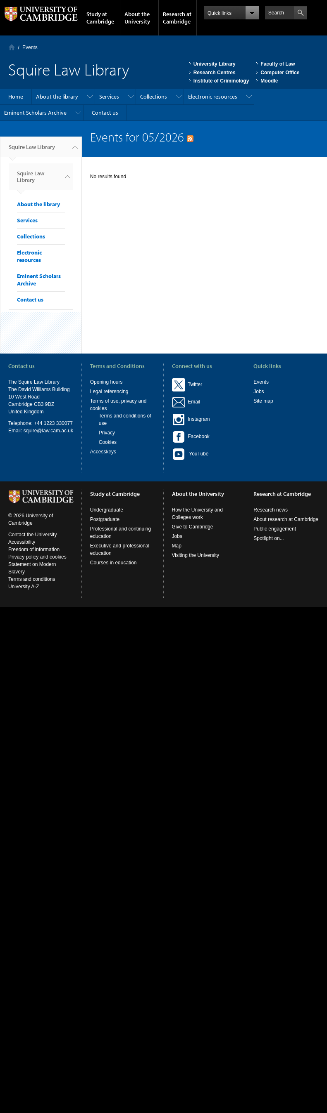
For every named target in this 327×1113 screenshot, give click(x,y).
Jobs (258, 391)
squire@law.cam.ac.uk (48, 431)
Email (192, 402)
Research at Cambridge (177, 17)
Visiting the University (196, 555)
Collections (153, 96)
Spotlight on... (268, 538)
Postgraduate (104, 519)
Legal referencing (109, 391)
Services (109, 96)
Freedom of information (34, 549)
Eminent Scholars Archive (35, 112)
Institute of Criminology (221, 81)
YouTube (190, 454)
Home (11, 47)
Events (30, 47)
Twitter (187, 384)
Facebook (191, 436)
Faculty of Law (277, 64)
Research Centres (214, 72)
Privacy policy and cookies (37, 557)
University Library (214, 64)
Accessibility (21, 542)
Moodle (269, 81)
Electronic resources (212, 96)
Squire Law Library (32, 150)
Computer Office (279, 72)
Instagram (191, 419)
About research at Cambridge (285, 519)
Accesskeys (103, 452)
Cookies (108, 442)
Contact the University (32, 535)
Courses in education (113, 563)
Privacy (107, 433)
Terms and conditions (31, 579)
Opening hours (106, 382)
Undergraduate (106, 510)
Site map (263, 401)
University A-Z (23, 587)
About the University (137, 17)
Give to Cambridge (192, 527)
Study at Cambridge (100, 17)
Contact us (105, 112)
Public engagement (274, 529)
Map (176, 546)
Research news (270, 510)
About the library (57, 96)
